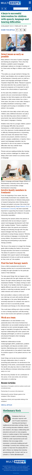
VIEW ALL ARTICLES (6, 405)
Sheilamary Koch (7, 26)
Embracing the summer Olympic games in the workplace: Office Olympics (13, 395)
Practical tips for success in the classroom (12, 391)
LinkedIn (5, 454)
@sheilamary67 (19, 454)
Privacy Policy (16, 473)
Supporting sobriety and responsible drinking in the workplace (14, 400)
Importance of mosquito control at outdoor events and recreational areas (15, 387)
